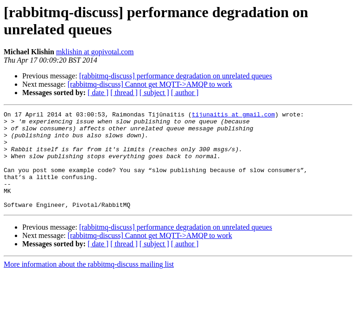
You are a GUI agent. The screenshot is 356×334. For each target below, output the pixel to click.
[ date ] (98, 92)
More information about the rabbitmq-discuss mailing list (89, 284)
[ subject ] (154, 92)
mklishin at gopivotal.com (95, 52)
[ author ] (185, 92)
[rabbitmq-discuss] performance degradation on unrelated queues (175, 76)
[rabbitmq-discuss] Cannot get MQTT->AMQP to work (150, 84)
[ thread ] (124, 92)
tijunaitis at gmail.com (233, 115)
